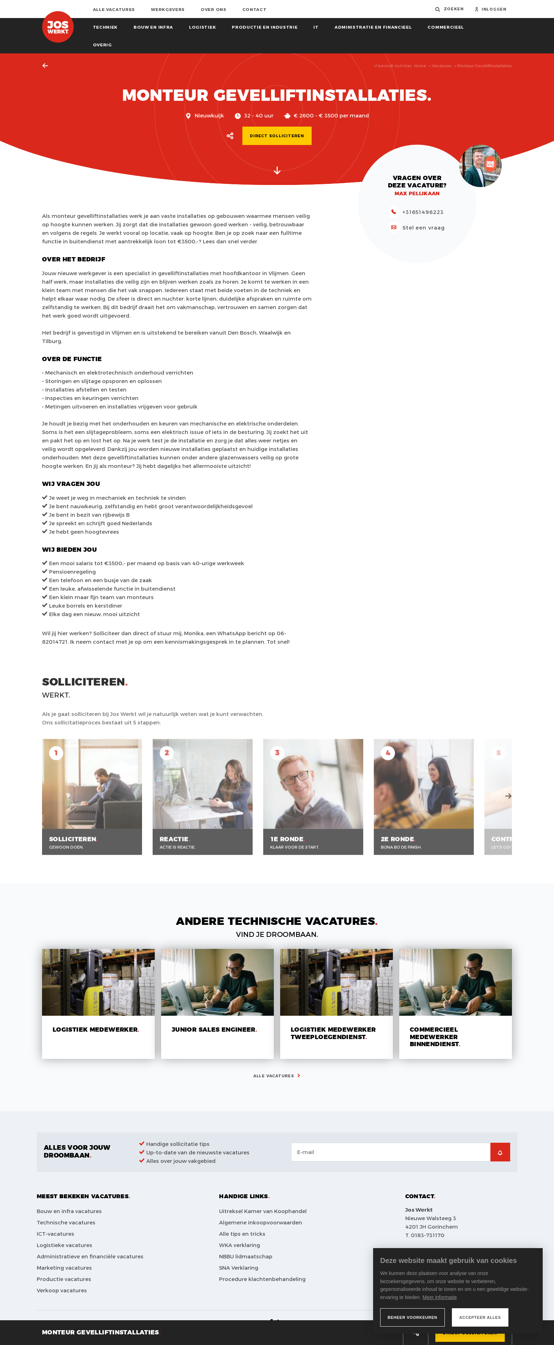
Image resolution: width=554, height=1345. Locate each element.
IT (315, 26)
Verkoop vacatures (62, 1290)
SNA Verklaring (238, 1267)
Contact (254, 9)
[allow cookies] (480, 1317)
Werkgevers (168, 9)
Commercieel (446, 26)
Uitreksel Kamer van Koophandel (263, 1211)
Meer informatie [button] (440, 1297)
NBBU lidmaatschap (245, 1256)
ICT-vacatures (55, 1233)
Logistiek (202, 26)
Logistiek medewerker (95, 1030)
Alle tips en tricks (242, 1233)
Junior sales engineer (213, 1030)
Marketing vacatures (64, 1267)
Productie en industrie (264, 26)
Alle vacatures (114, 9)
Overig (102, 44)
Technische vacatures (66, 1222)
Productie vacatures (64, 1279)
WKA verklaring (239, 1245)
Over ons (213, 9)
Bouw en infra (153, 26)
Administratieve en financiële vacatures (90, 1256)
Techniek (105, 26)
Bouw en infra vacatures (69, 1211)
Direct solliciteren (277, 135)
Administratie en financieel (373, 26)
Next (508, 803)
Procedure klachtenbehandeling (262, 1279)
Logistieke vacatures (64, 1245)
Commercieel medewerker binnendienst (434, 1037)
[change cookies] (412, 1317)
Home (420, 65)
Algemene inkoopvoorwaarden (260, 1222)
